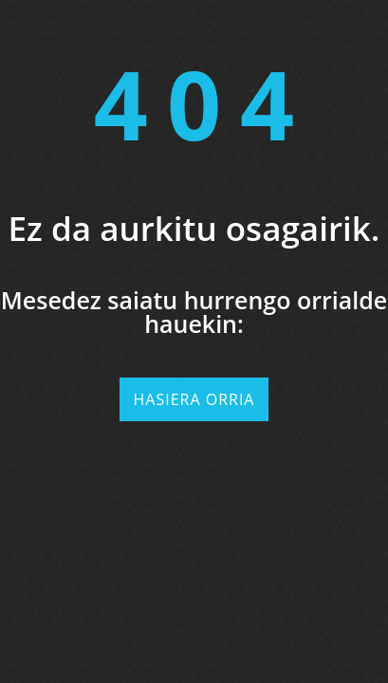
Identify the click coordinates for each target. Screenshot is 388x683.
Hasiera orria (194, 399)
